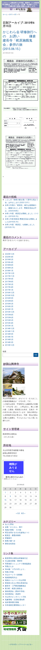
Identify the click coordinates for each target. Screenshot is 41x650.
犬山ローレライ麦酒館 (13, 574)
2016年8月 (9, 301)
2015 (10, 14)
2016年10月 (9, 295)
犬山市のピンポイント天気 (15, 597)
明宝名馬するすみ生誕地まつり (17, 532)
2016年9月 (9, 298)
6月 (15, 14)
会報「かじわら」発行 (13, 527)
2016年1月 (9, 309)
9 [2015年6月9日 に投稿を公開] (10, 496)
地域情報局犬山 (11, 577)
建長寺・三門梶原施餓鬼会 (15, 586)
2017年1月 (9, 290)
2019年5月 (9, 259)
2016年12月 (9, 292)
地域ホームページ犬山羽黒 (15, 580)
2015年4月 (9, 323)
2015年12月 (9, 312)
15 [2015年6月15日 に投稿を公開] (5, 500)
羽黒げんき (9, 566)
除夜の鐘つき (10, 541)
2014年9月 (9, 334)
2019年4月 (9, 262)
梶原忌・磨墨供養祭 (13, 535)
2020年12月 (9, 254)
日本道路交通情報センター (15, 605)
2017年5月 (9, 284)
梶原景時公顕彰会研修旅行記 (16, 558)
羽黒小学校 (9, 572)
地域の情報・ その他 (13, 530)
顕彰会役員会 (10, 543)
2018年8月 (9, 265)
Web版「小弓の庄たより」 (15, 569)
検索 (4, 351)
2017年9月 (9, 279)
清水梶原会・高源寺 (13, 594)
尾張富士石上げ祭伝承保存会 (16, 583)
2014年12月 (9, 328)
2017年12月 (9, 273)
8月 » (23, 513)
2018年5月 (9, 268)
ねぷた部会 (9, 524)
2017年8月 (9, 281)
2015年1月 (9, 325)
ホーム (5, 14)
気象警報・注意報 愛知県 (15, 599)
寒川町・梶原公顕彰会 (13, 588)
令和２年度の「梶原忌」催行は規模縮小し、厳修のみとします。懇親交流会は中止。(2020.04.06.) (20, 208)
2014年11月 (9, 331)
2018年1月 (9, 270)
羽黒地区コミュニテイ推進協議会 (18, 563)
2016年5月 (9, 303)
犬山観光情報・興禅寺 (14, 561)
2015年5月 (9, 320)
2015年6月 (9, 317)
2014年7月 (9, 337)
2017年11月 (9, 276)
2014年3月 (9, 342)
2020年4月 (9, 257)
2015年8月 (9, 314)
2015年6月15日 (8, 53)
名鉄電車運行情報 (12, 602)
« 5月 (18, 513)
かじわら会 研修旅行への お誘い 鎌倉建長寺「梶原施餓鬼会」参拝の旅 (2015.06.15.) (20, 40)
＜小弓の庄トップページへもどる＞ (20, 644)
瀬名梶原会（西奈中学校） (15, 591)
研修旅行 (8, 538)
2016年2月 (9, 306)
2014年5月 (9, 339)
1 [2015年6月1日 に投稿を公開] (5, 492)
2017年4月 (9, 287)
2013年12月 (9, 345)
